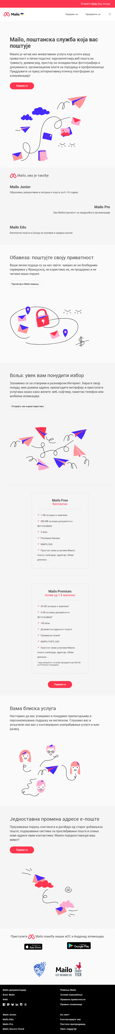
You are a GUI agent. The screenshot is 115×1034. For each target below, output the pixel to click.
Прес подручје (68, 1029)
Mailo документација (14, 990)
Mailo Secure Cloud (13, 1029)
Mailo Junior (9, 1014)
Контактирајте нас (70, 1019)
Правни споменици (71, 1004)
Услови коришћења (71, 994)
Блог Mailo (9, 994)
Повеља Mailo (68, 990)
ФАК (5, 999)
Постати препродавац (72, 1024)
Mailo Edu (8, 1019)
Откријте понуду (95, 3)
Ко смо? (64, 1014)
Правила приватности (72, 999)
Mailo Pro (8, 1024)
